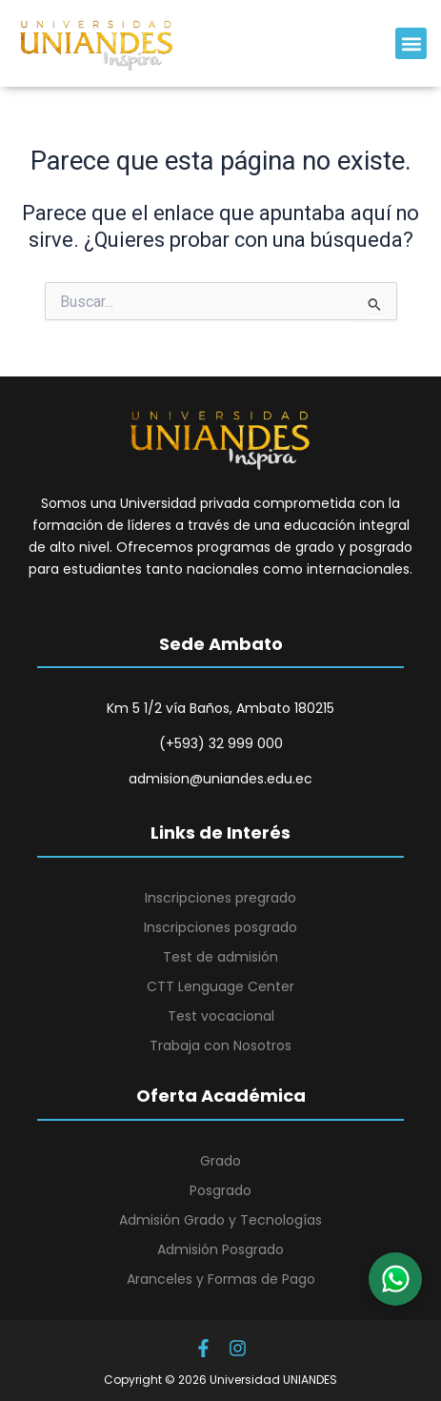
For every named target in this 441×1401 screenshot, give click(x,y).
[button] (411, 43)
